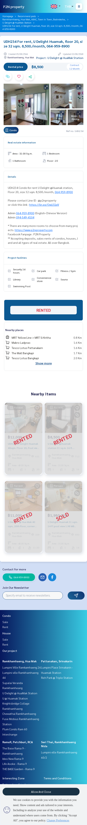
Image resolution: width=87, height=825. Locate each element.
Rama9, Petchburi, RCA (17, 742)
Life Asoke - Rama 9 (14, 763)
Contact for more (14, 569)
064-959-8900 (64, 192)
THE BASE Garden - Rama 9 (18, 769)
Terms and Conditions (57, 778)
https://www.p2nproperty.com (34, 230)
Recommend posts (27, 16)
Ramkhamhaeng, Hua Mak (19, 661)
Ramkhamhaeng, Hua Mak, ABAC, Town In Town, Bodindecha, (33, 19)
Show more (43, 363)
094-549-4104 (25, 217)
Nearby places (14, 330)
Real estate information (22, 142)
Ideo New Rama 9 (13, 758)
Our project (9, 650)
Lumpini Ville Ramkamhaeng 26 (21, 667)
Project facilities (17, 257)
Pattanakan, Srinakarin (56, 661)
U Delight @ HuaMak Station (16, 22)
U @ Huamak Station (15, 698)
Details (12, 176)
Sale (5, 622)
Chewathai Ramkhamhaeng (19, 713)
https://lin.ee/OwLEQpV (44, 204)
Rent (5, 627)
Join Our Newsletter (15, 587)
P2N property (13, 6)
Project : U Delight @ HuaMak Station (59, 58)
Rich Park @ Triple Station (57, 677)
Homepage (7, 16)
